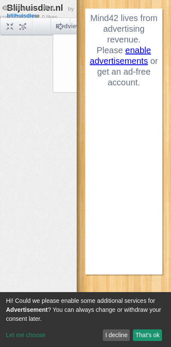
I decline (116, 335)
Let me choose (25, 335)
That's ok (147, 335)
